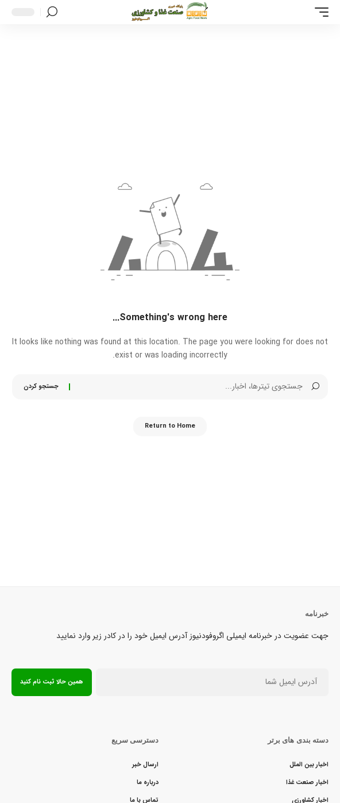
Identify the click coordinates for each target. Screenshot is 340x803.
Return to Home (170, 426)
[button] (319, 12)
